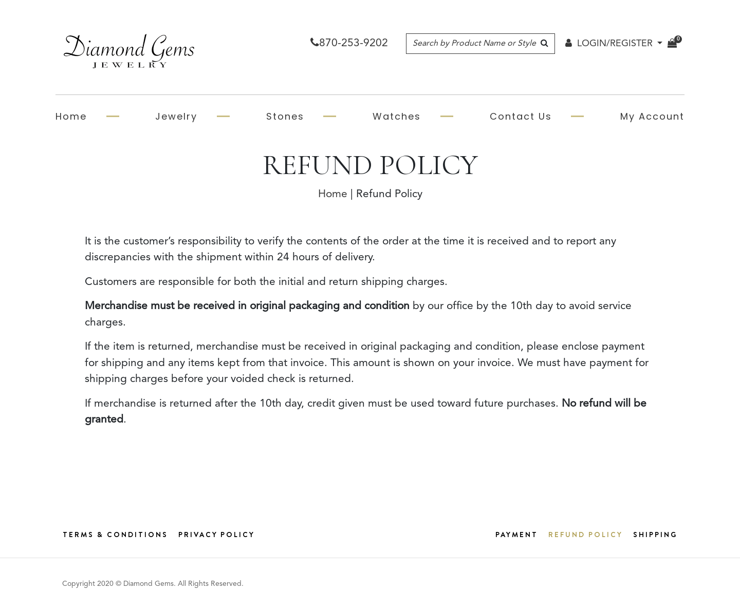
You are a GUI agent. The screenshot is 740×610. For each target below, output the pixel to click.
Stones (285, 116)
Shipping (655, 534)
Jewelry (176, 116)
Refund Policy (585, 534)
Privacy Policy (216, 534)
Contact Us (521, 116)
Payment (516, 534)
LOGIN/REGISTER (609, 43)
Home (71, 116)
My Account (652, 116)
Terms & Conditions (115, 534)
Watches (397, 116)
